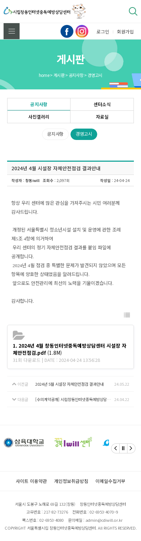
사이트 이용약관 (31, 481)
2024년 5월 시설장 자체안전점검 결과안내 (69, 384)
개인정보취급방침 (71, 481)
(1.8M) (69, 349)
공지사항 (38, 104)
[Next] (131, 448)
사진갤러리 (38, 116)
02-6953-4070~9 (104, 512)
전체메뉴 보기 (12, 31)
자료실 (102, 116)
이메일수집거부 (110, 481)
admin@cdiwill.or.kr (103, 520)
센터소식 (102, 104)
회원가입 (125, 31)
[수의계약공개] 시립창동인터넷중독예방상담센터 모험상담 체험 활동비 (74, 399)
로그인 (102, 31)
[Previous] (115, 448)
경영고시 (83, 133)
